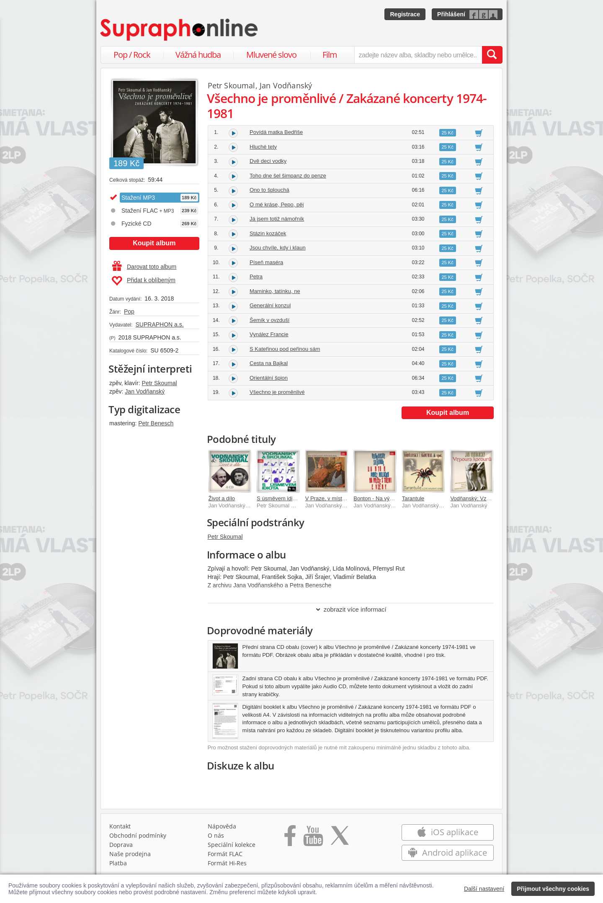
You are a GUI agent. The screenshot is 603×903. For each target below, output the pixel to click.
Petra (256, 276)
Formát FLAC (225, 854)
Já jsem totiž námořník (277, 219)
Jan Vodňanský (145, 391)
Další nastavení (484, 888)
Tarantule (413, 498)
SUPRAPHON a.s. (159, 324)
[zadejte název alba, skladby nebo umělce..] (418, 55)
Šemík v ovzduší (269, 320)
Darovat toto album (144, 266)
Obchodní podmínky (137, 835)
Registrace (405, 14)
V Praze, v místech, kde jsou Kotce (347, 498)
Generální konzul (270, 305)
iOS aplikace (447, 832)
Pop (129, 311)
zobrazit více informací (351, 609)
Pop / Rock (131, 54)
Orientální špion (269, 378)
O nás (216, 835)
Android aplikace (447, 852)
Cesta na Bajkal (269, 363)
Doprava (121, 845)
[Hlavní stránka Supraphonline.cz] (179, 30)
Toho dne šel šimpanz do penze (288, 175)
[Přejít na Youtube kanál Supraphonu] (312, 838)
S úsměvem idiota (278, 498)
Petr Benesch (155, 423)
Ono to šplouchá (269, 190)
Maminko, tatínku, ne (275, 291)
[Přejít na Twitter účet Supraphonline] (339, 838)
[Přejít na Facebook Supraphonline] (289, 838)
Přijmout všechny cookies (553, 888)
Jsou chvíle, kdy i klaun (278, 247)
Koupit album (154, 243)
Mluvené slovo (271, 54)
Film (329, 54)
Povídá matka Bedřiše (276, 132)
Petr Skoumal (159, 383)
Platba (118, 863)
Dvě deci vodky (268, 161)
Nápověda (222, 826)
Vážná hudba (198, 54)
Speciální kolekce (231, 845)
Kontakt (120, 826)
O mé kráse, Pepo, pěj (277, 204)
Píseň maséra (266, 262)
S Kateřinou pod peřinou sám (285, 349)
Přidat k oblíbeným (143, 281)
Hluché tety (263, 147)
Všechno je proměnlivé (277, 392)
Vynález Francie (269, 334)
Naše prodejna (130, 854)
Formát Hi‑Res (227, 863)
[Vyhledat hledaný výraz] (492, 55)
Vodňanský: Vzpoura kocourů (485, 498)
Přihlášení (451, 14)
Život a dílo (222, 498)
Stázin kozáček (268, 233)
